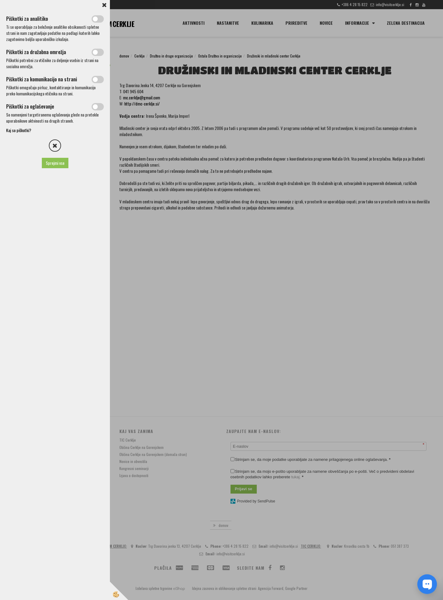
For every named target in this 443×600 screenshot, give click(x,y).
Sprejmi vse (55, 163)
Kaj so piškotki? (18, 130)
